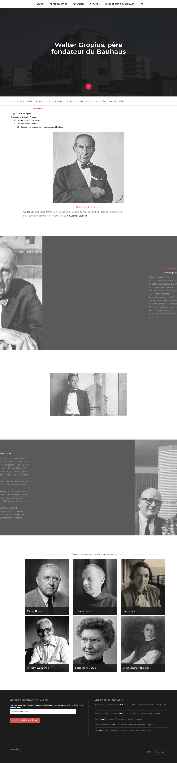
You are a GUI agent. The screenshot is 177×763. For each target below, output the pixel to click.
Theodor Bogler (84, 611)
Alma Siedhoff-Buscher (136, 668)
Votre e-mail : (43, 710)
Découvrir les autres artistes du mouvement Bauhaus (40, 127)
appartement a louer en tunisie (106, 713)
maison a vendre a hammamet (106, 705)
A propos (95, 4)
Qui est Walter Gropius (21, 114)
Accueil (40, 4)
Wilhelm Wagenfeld (38, 668)
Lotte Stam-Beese (85, 668)
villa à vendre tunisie (102, 725)
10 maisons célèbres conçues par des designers (142, 713)
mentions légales (160, 755)
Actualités (78, 4)
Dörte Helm (129, 611)
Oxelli (97, 719)
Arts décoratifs (58, 4)
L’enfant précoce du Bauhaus (27, 120)
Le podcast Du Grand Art (119, 4)
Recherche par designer (158, 749)
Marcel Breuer (35, 611)
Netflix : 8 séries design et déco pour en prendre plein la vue (127, 730)
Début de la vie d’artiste (25, 124)
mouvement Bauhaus (77, 215)
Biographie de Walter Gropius (23, 117)
